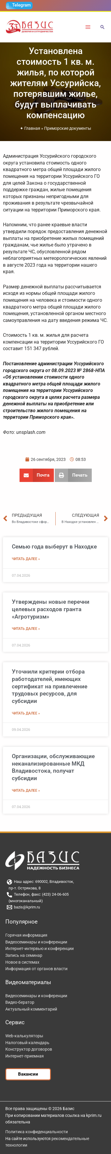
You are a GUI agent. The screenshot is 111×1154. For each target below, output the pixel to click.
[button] (102, 27)
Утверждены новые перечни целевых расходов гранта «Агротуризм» (50, 609)
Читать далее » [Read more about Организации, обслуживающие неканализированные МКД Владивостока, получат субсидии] (26, 790)
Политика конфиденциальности (36, 1131)
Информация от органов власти (36, 968)
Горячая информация (26, 935)
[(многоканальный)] (55, 901)
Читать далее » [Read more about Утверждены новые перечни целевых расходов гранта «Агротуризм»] (26, 629)
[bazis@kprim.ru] (55, 907)
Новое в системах (22, 962)
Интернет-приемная (24, 1056)
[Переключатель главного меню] (88, 27)
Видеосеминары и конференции (36, 942)
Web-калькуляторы (24, 1035)
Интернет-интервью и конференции (39, 948)
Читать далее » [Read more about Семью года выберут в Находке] (26, 559)
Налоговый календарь (27, 1042)
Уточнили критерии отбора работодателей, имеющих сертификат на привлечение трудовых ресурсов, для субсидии (49, 686)
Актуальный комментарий (31, 1009)
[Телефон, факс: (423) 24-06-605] (55, 894)
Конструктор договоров (28, 1049)
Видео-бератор (19, 1002)
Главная (32, 128)
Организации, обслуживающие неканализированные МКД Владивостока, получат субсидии (53, 767)
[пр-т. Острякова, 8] (55, 888)
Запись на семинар (23, 955)
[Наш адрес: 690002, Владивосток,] (55, 882)
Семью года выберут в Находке (54, 546)
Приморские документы (67, 128)
